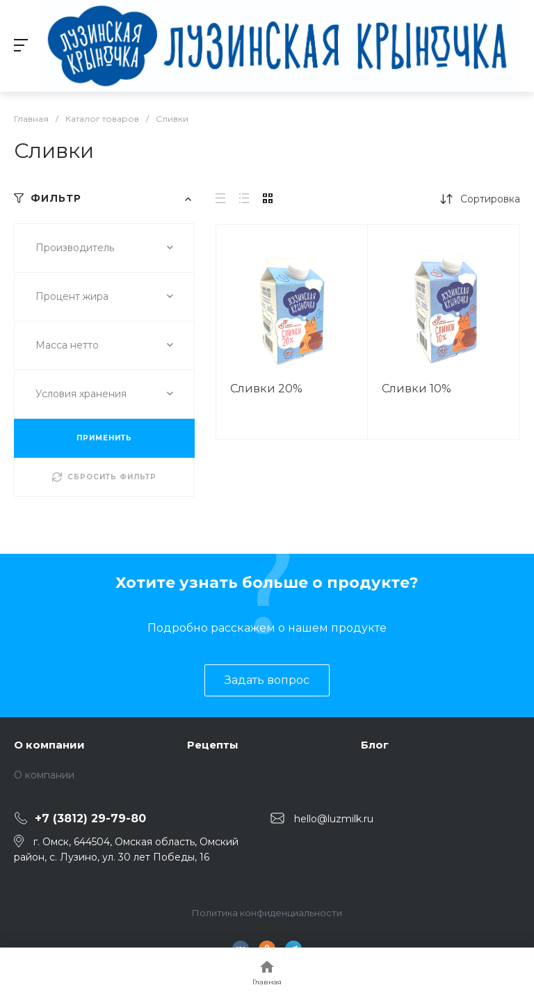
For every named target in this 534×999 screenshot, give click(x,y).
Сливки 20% (266, 388)
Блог (375, 744)
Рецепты (212, 744)
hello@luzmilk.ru (333, 819)
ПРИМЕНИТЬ (104, 437)
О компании (49, 744)
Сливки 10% (416, 388)
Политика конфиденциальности (267, 912)
